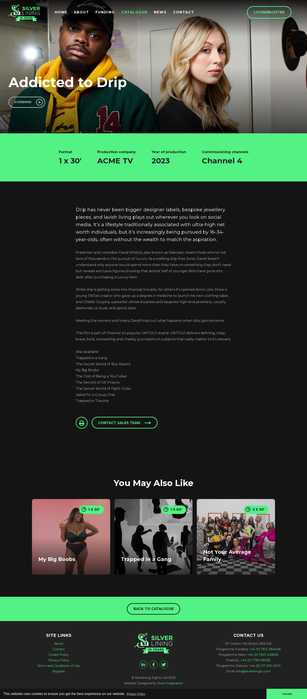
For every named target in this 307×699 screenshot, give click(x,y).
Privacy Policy (58, 662)
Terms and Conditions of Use (58, 668)
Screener (25, 103)
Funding (112, 13)
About (88, 13)
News (167, 13)
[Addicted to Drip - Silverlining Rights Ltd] (28, 15)
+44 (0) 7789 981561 (255, 662)
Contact (190, 13)
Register (58, 674)
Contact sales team (121, 425)
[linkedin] (143, 667)
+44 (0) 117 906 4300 (265, 668)
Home (68, 13)
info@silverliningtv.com (253, 674)
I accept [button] (286, 693)
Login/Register (276, 13)
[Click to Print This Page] (82, 424)
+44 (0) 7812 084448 (265, 651)
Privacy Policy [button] (137, 693)
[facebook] (153, 667)
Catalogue (141, 13)
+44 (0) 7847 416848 (262, 657)
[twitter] (164, 667)
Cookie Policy (59, 657)
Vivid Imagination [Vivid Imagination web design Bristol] (170, 685)
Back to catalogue (153, 611)
